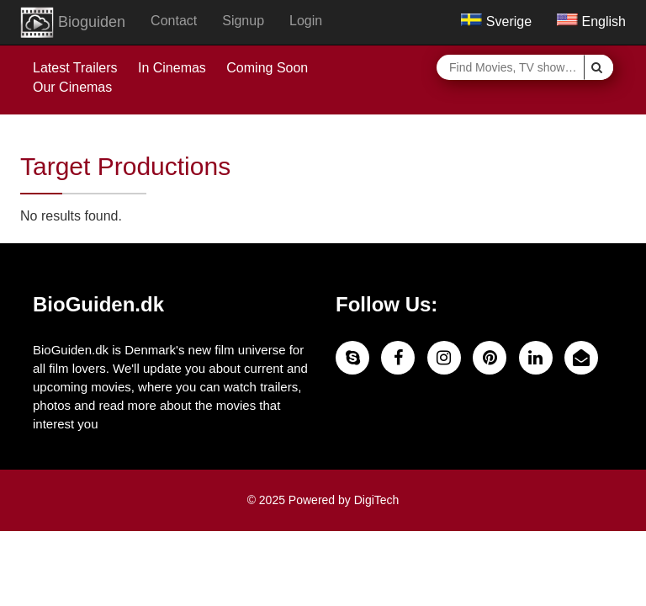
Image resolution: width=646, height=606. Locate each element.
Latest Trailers (75, 68)
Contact (174, 20)
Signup (243, 20)
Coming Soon (267, 68)
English (591, 21)
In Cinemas (172, 68)
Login (305, 20)
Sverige (496, 21)
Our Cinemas (72, 87)
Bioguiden (72, 23)
